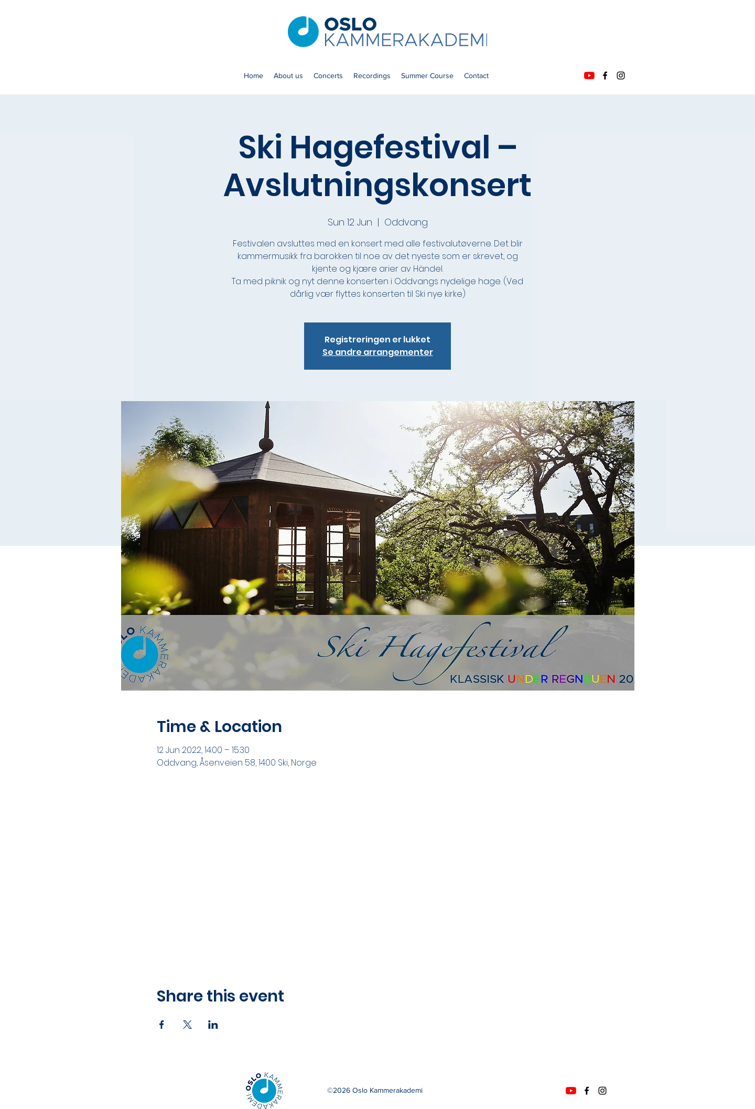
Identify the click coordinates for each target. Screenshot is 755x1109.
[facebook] (605, 75)
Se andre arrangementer (377, 352)
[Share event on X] (187, 1024)
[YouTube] (589, 75)
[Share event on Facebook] (162, 1024)
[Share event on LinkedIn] (213, 1024)
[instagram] (621, 75)
